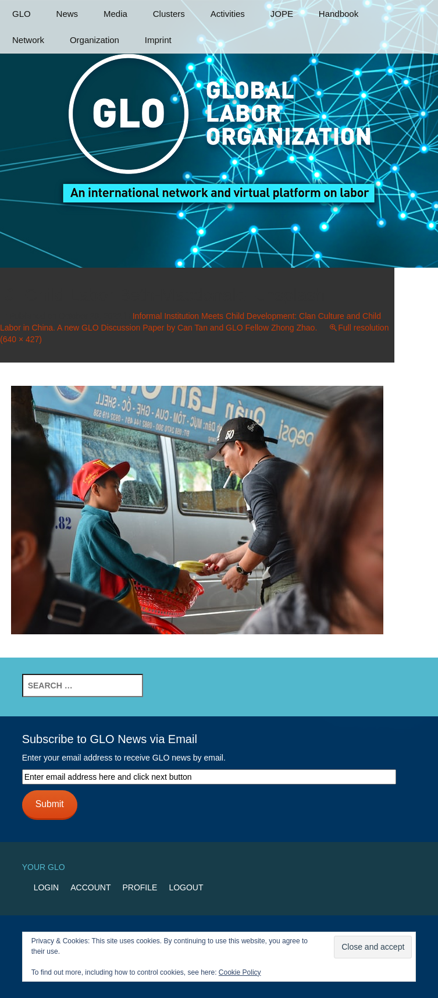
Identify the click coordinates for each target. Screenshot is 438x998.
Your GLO (43, 867)
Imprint (158, 40)
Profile (139, 887)
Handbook (338, 14)
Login (46, 887)
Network (28, 40)
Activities (228, 14)
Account (90, 887)
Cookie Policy (240, 972)
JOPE (281, 14)
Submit (49, 804)
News (67, 14)
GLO (21, 14)
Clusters (169, 14)
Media (115, 14)
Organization (94, 40)
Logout (186, 887)
